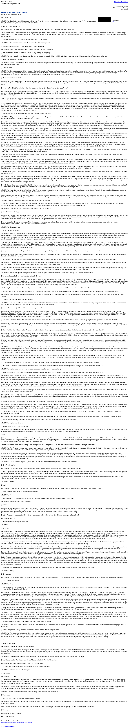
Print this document (121, 2)
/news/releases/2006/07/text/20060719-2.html (16, 723)
